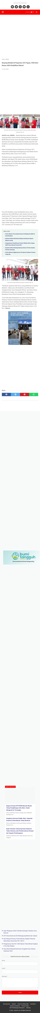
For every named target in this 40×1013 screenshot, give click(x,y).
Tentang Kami (6, 1004)
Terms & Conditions (15, 1006)
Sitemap (28, 1007)
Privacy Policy (25, 1006)
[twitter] (16, 7)
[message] (20, 983)
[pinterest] (24, 394)
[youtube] (24, 7)
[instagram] (20, 7)
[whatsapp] (28, 7)
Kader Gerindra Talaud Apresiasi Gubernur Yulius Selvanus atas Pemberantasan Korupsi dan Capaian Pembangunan (20, 831)
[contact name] (20, 964)
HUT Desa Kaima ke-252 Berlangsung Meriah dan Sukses (20, 936)
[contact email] (20, 971)
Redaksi (14, 1004)
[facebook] (12, 7)
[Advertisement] (20, 37)
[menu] (3, 12)
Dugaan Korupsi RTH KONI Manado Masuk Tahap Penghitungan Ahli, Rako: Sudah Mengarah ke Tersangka (19, 808)
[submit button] (20, 992)
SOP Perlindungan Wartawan (17, 1007)
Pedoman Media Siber (23, 1004)
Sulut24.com (17, 1010)
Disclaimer (33, 1004)
